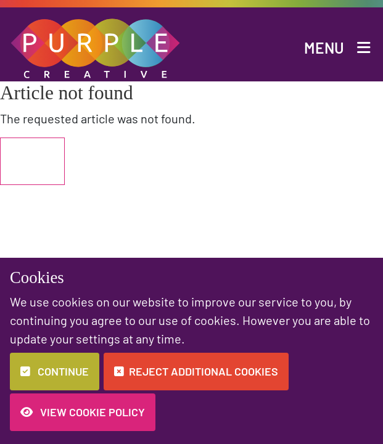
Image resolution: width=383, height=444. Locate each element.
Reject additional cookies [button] (196, 371)
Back (32, 161)
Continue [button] (54, 371)
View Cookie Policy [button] (82, 412)
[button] (95, 46)
